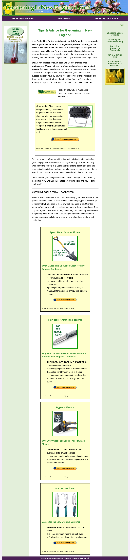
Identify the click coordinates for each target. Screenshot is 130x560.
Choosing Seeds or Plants (115, 34)
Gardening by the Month (23, 18)
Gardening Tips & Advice (106, 18)
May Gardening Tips (114, 56)
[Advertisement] (15, 105)
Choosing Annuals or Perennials (114, 48)
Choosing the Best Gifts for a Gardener (115, 63)
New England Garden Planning (115, 41)
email (86, 558)
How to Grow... (64, 18)
